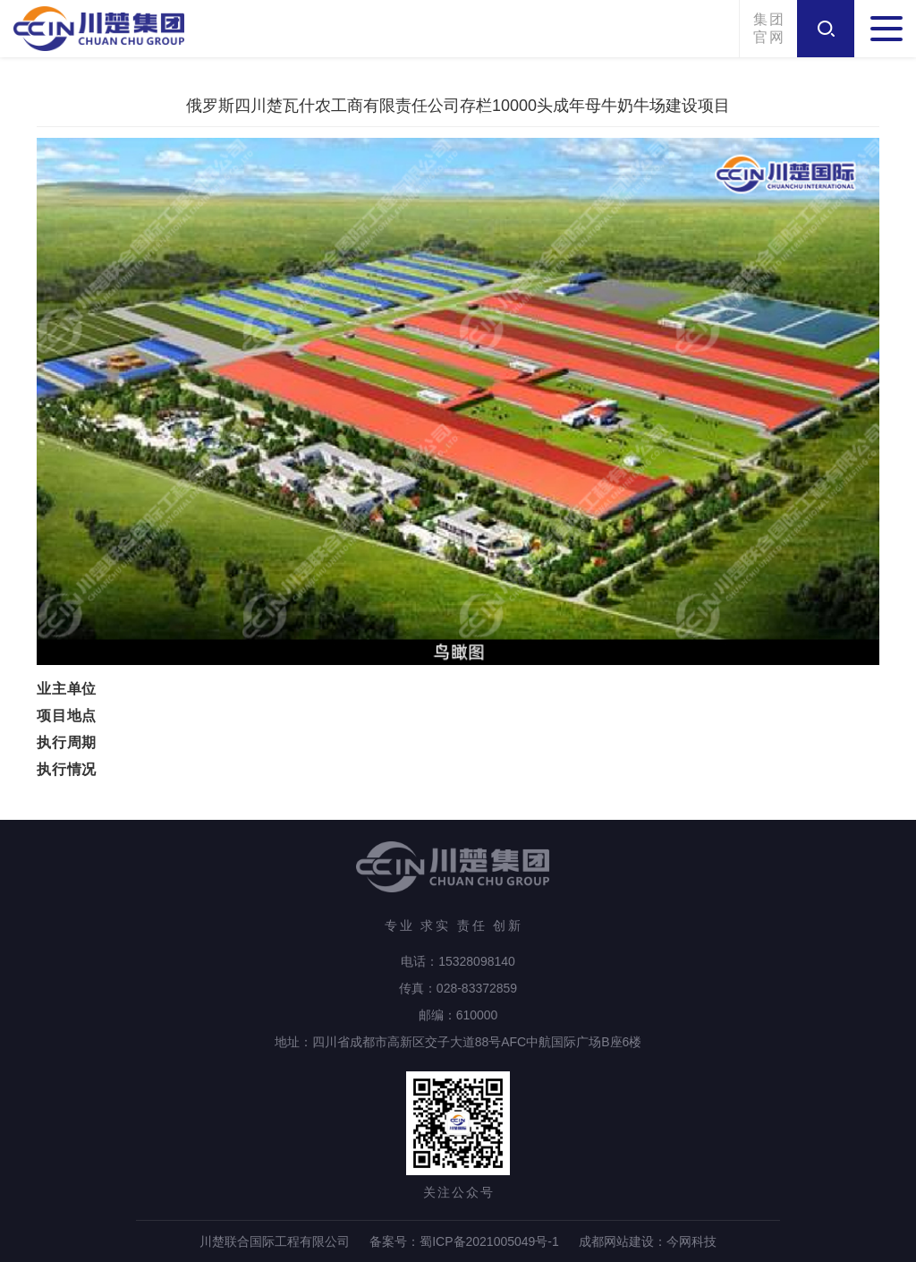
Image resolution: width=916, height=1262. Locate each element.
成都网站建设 (616, 1241)
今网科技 (691, 1241)
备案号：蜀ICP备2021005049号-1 (464, 1241)
